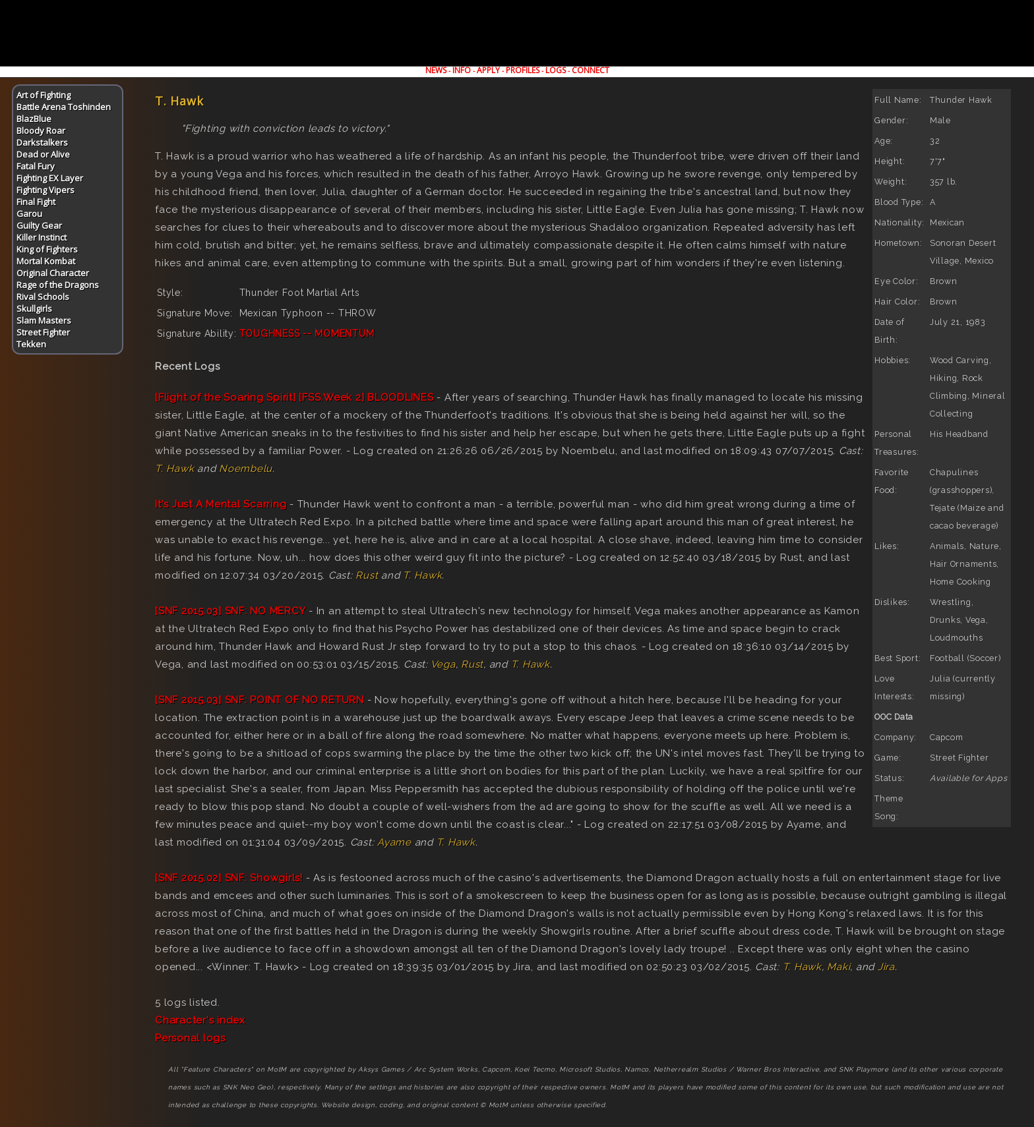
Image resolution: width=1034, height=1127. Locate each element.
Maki (838, 967)
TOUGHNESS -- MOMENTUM (307, 333)
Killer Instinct (41, 237)
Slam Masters (43, 320)
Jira (886, 967)
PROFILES (522, 70)
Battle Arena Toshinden (63, 107)
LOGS (555, 70)
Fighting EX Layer (49, 178)
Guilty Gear (39, 225)
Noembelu (245, 469)
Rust (366, 575)
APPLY (488, 70)
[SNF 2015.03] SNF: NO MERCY (230, 611)
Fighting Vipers (45, 190)
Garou (29, 213)
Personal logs (190, 1038)
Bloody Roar (40, 130)
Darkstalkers (42, 142)
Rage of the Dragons (57, 285)
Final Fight (35, 202)
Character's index (200, 1020)
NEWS (435, 70)
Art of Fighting (43, 95)
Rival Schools (42, 297)
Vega (443, 664)
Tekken (31, 344)
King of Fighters (47, 249)
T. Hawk (174, 469)
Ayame (394, 842)
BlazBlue (33, 119)
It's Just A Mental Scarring (220, 504)
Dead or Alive (43, 154)
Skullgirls (34, 308)
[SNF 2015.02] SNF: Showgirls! (229, 878)
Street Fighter (43, 332)
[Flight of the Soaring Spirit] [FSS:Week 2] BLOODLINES (294, 397)
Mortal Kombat (45, 261)
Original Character (52, 273)
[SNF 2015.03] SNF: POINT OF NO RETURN (259, 700)
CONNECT (590, 70)
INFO (461, 70)
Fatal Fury (35, 166)
